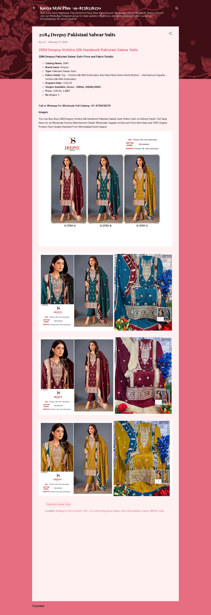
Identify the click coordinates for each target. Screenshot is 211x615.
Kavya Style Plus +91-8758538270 (70, 8)
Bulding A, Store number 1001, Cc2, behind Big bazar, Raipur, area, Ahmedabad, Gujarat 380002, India (110, 510)
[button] (170, 34)
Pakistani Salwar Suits (59, 504)
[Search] (177, 9)
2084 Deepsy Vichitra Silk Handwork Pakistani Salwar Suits (88, 50)
